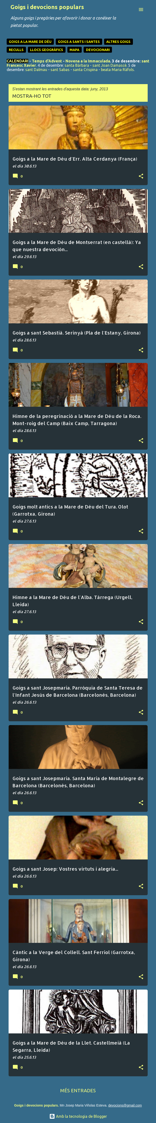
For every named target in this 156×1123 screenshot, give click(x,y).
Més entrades (78, 1090)
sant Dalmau (36, 69)
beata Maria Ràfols (117, 69)
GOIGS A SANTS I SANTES (79, 42)
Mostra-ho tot (31, 96)
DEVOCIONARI (98, 50)
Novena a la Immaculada (87, 61)
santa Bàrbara (77, 65)
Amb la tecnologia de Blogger (78, 1116)
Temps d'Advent (47, 61)
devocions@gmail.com (125, 1105)
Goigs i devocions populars (47, 7)
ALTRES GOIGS (118, 42)
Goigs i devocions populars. (36, 1105)
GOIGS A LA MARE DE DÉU (30, 42)
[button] (141, 176)
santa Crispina (85, 69)
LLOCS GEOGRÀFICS (46, 50)
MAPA (74, 50)
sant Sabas (60, 69)
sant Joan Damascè (109, 65)
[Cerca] (131, 9)
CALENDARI (17, 61)
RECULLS (16, 50)
